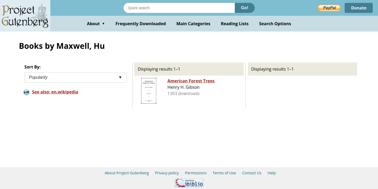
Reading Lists (235, 24)
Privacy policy (167, 172)
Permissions (195, 172)
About (96, 23)
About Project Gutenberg (127, 172)
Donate (358, 8)
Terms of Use (224, 172)
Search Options (275, 24)
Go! (244, 8)
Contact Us (251, 172)
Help (272, 172)
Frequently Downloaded (140, 24)
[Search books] (179, 8)
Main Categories (193, 24)
